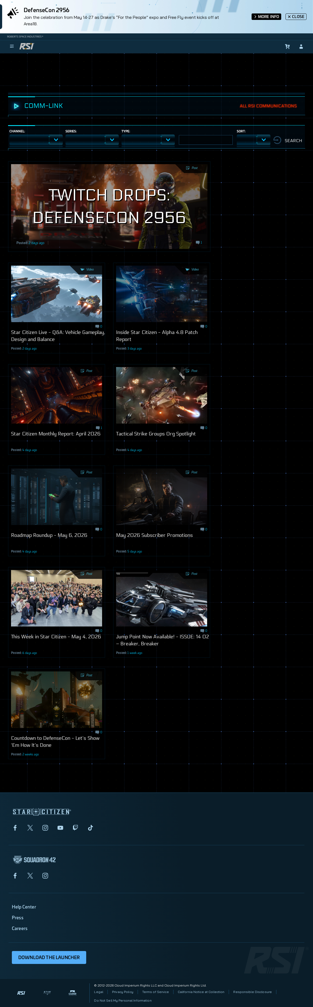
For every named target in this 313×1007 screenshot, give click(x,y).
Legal (98, 992)
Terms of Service (155, 992)
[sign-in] (301, 46)
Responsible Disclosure (252, 992)
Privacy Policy (122, 992)
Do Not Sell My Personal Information (122, 1000)
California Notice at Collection (201, 992)
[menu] (11, 46)
